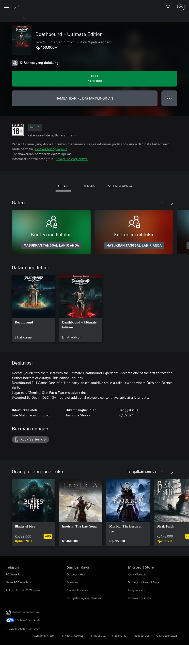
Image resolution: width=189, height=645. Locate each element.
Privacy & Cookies (72, 635)
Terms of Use (97, 635)
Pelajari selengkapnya (51, 149)
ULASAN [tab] (88, 186)
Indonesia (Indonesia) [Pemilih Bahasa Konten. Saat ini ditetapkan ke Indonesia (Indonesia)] (26, 611)
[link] (33, 308)
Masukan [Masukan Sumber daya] (72, 582)
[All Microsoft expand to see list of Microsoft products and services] (6, 7)
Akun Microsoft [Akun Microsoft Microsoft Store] (137, 574)
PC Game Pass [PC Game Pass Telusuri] (14, 574)
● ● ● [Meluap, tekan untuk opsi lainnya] (169, 98)
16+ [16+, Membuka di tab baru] (35, 127)
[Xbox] (13, 17)
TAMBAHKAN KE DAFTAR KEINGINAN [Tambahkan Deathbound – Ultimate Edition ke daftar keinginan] (85, 98)
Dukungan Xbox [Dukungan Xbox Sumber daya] (76, 574)
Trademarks (119, 635)
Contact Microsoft (44, 635)
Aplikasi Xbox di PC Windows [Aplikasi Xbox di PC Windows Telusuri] (23, 590)
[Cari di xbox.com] (17, 6)
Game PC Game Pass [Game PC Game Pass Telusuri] (18, 582)
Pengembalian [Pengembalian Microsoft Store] (136, 590)
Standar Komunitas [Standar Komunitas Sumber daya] (78, 590)
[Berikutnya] (172, 202)
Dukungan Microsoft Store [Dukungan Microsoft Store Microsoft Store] (143, 582)
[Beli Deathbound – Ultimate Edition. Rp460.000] (94, 79)
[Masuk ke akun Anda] (181, 7)
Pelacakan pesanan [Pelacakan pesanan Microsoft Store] (139, 598)
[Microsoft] (94, 4)
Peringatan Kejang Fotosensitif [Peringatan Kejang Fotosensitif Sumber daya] (85, 598)
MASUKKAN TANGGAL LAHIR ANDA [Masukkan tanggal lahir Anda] (51, 245)
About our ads (141, 635)
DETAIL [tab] (63, 186)
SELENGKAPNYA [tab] (120, 186)
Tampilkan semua (142, 471)
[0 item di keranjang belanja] (169, 7)
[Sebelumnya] (162, 202)
